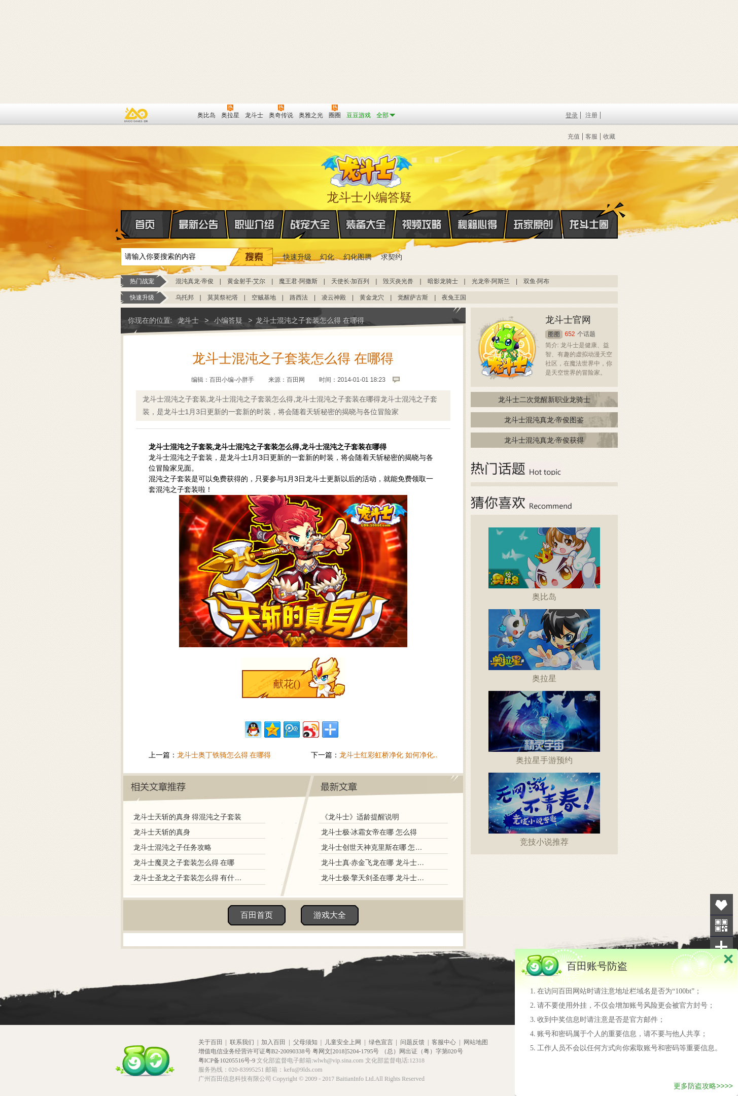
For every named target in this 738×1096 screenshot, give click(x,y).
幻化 (327, 257)
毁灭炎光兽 (398, 281)
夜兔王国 (454, 297)
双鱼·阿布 (536, 281)
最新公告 (199, 224)
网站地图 (476, 1042)
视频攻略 (422, 224)
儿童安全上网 (343, 1042)
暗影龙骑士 (443, 281)
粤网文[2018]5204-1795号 (345, 1051)
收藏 (609, 136)
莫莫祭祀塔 (222, 297)
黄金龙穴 (372, 297)
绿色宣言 (381, 1042)
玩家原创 (534, 224)
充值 (574, 136)
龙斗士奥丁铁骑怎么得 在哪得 (224, 755)
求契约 (391, 257)
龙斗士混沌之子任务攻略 (172, 847)
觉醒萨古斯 (413, 297)
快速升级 (297, 257)
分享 (721, 947)
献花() (286, 683)
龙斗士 (368, 168)
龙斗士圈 (589, 214)
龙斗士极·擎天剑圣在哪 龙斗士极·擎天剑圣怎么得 (374, 878)
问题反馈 (412, 1042)
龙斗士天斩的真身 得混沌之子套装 (187, 817)
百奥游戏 (136, 115)
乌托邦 (184, 297)
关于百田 (210, 1042)
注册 (591, 115)
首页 (121, 225)
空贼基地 (264, 297)
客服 (591, 136)
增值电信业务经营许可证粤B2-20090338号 (254, 1051)
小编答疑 (228, 320)
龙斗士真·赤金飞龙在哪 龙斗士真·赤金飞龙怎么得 (374, 862)
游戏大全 (329, 915)
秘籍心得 (478, 224)
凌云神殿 (334, 297)
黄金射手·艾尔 (246, 281)
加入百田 (273, 1042)
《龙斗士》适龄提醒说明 (360, 817)
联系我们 (242, 1042)
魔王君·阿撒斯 (298, 281)
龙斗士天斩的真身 (161, 832)
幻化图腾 (357, 257)
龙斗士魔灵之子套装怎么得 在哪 (184, 862)
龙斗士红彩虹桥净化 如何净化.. (388, 755)
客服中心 (444, 1042)
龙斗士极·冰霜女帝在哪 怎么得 (369, 832)
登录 (572, 115)
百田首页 (256, 915)
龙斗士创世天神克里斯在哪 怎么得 (374, 847)
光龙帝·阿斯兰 (491, 281)
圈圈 (554, 334)
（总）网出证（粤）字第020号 (422, 1051)
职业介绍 (255, 224)
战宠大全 (310, 224)
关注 (721, 925)
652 (570, 334)
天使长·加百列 (350, 281)
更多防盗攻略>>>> (703, 1086)
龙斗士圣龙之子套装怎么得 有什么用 (190, 878)
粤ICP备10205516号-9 (227, 1060)
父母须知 (305, 1042)
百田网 (174, 114)
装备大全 (366, 224)
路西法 (299, 297)
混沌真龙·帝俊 (194, 281)
